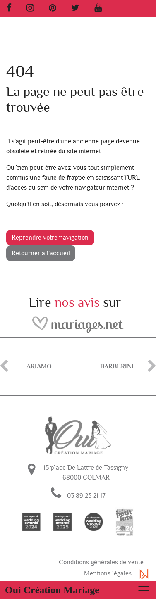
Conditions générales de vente (101, 562)
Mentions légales (108, 573)
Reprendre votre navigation (50, 237)
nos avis (77, 302)
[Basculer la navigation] (78, 590)
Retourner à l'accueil (41, 253)
